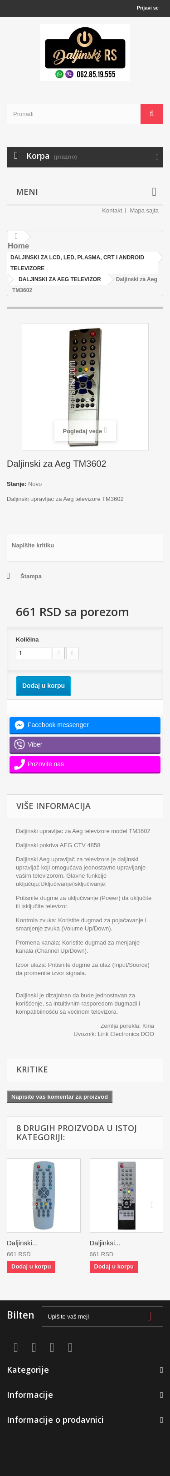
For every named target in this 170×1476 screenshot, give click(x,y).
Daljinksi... (105, 1243)
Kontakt (112, 210)
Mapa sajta (144, 210)
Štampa (31, 576)
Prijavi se (148, 7)
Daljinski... (22, 1243)
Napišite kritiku (33, 545)
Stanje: (16, 483)
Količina (27, 639)
